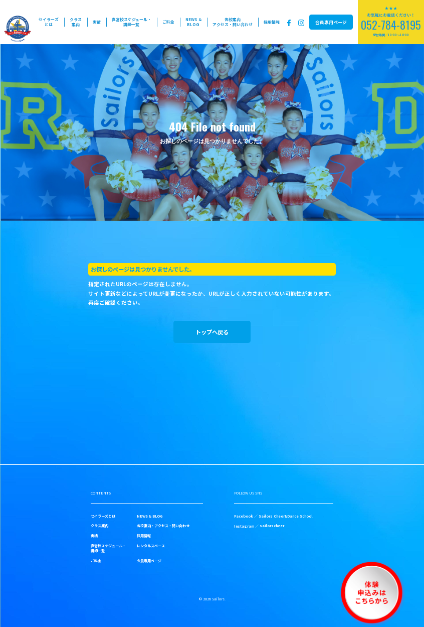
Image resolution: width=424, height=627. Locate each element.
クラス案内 (76, 22)
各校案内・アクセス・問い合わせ (163, 525)
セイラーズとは (49, 22)
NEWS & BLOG (193, 22)
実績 (97, 22)
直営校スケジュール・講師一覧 (131, 22)
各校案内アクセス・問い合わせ (233, 22)
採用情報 (272, 22)
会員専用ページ (331, 22)
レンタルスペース (151, 545)
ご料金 (168, 22)
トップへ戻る (212, 332)
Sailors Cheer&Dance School (286, 516)
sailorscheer (272, 525)
